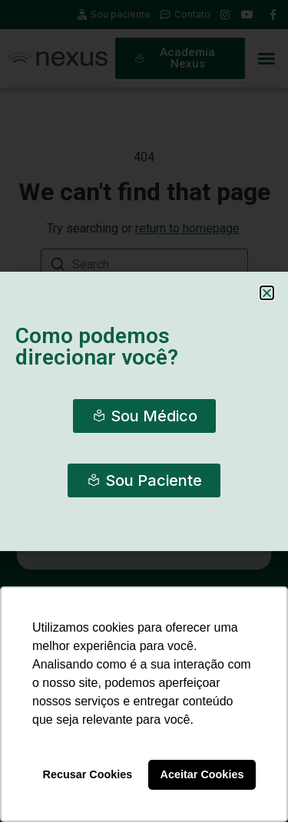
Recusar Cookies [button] (88, 774)
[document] (144, 411)
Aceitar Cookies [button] (202, 774)
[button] (267, 293)
